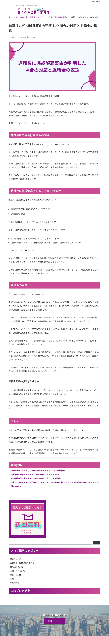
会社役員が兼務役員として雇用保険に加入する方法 (35, 474)
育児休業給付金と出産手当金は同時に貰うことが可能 (36, 478)
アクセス (96, 1)
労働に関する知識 (17, 570)
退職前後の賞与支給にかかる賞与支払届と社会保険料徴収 (38, 470)
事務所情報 (14, 582)
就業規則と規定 (16, 566)
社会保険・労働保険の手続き (22, 562)
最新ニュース (15, 558)
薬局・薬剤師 (15, 574)
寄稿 (12, 578)
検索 (97, 543)
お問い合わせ (54, 620)
